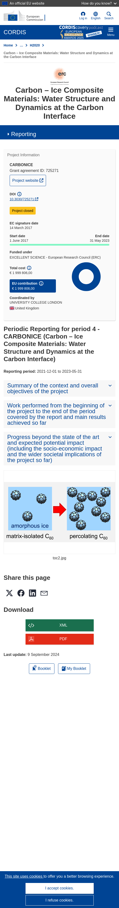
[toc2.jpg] (59, 512)
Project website (29, 180)
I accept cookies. (59, 888)
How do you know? (99, 3)
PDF (63, 639)
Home (8, 45)
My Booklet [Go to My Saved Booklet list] (74, 668)
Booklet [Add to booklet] (42, 668)
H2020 (35, 45)
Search (108, 16)
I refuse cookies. (60, 900)
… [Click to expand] (21, 45)
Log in (83, 16)
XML (63, 625)
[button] (95, 16)
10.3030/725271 (22, 199)
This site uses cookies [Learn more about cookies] (24, 876)
